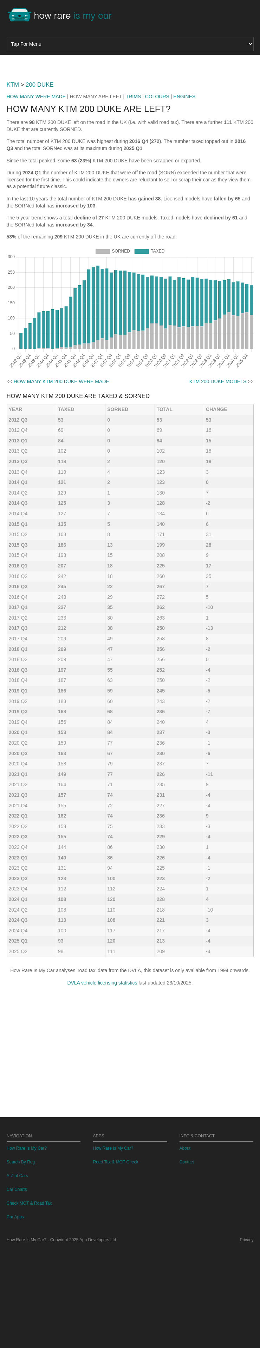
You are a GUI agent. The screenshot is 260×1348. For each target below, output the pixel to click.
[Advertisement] (130, 114)
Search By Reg (21, 1260)
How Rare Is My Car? (27, 1246)
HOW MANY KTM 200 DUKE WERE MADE (61, 480)
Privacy (247, 1338)
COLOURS (157, 195)
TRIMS (133, 195)
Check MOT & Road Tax (29, 1301)
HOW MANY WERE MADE (36, 195)
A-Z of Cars (17, 1274)
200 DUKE (39, 183)
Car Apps (15, 1315)
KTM (13, 183)
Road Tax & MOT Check (115, 1260)
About (185, 1246)
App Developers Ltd (97, 1338)
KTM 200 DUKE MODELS (218, 480)
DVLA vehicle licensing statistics (102, 1081)
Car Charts (17, 1288)
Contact (187, 1260)
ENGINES (184, 195)
